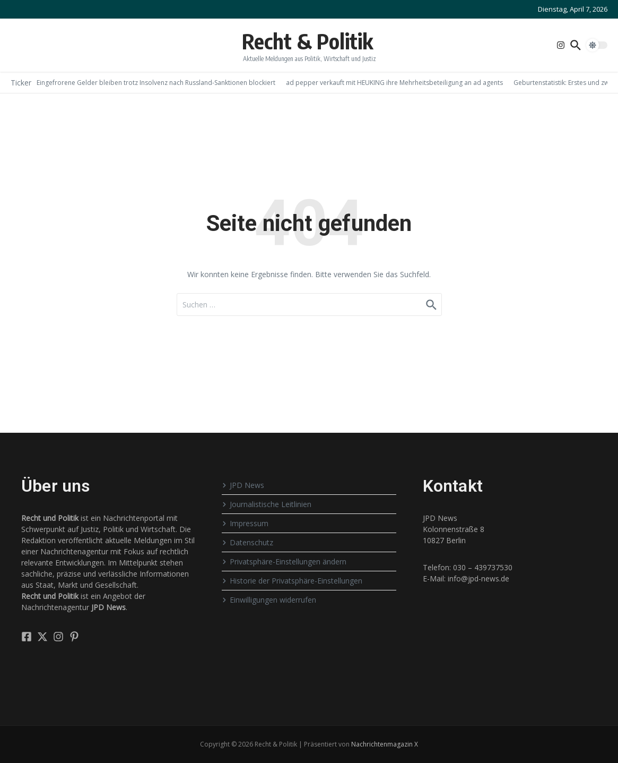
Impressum (245, 523)
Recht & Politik (307, 41)
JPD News (243, 485)
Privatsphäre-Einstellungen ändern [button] (284, 561)
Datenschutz (247, 542)
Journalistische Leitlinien (266, 504)
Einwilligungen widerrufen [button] (269, 600)
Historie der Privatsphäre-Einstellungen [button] (292, 581)
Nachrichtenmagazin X (384, 744)
